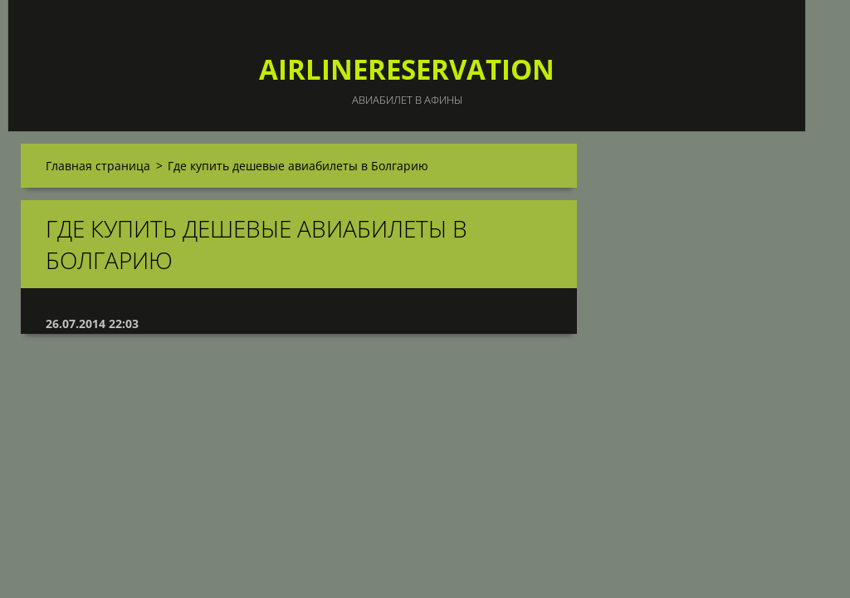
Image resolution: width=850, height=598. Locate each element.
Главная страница (98, 166)
